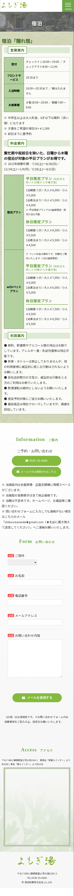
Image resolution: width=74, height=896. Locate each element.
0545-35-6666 (38, 461)
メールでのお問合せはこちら (38, 472)
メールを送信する (39, 705)
